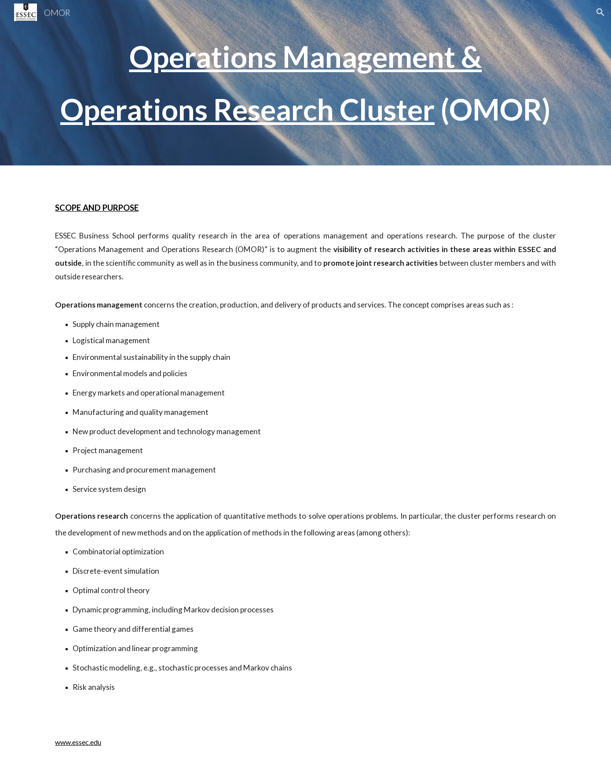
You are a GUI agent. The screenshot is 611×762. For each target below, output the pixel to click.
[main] (305, 82)
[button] (600, 12)
